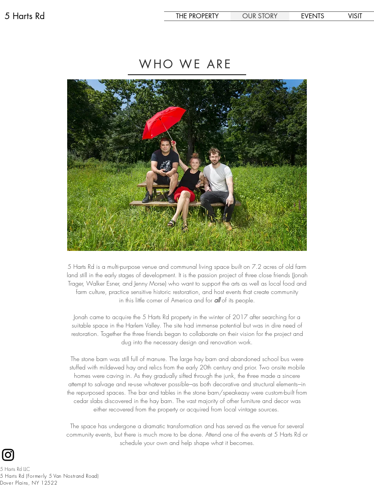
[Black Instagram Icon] (8, 455)
